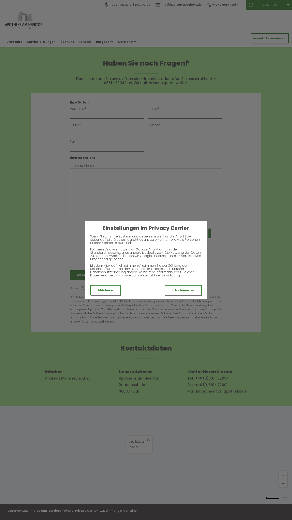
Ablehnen (105, 290)
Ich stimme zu (183, 290)
